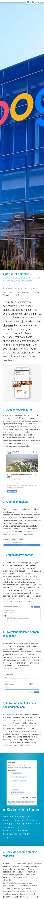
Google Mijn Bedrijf (24, 415)
